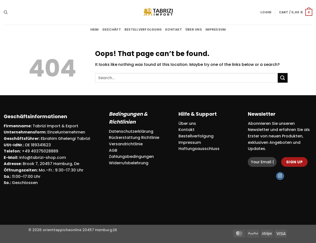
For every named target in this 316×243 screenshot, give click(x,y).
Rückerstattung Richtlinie (134, 137)
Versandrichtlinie (126, 144)
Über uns (193, 29)
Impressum (215, 29)
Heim (94, 29)
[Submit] (283, 78)
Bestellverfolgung (143, 29)
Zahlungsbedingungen (131, 156)
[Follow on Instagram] (280, 176)
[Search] (5, 12)
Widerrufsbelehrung (128, 163)
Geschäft (111, 29)
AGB (113, 150)
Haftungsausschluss (198, 148)
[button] (265, 12)
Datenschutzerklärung (131, 131)
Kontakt (173, 29)
